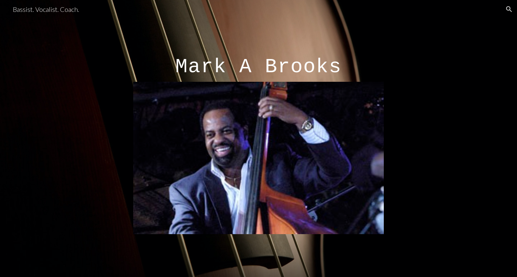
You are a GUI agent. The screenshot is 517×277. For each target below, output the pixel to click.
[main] (258, 62)
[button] (509, 9)
